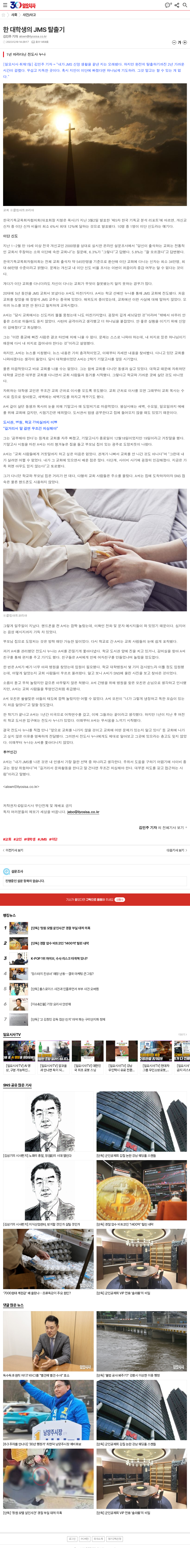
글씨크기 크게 (185, 42)
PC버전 (85, 1538)
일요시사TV (12, 1034)
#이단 (53, 839)
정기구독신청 (114, 1538)
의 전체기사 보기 (161, 827)
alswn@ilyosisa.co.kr (33, 36)
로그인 (72, 1538)
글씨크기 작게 (174, 42)
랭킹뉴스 (9, 915)
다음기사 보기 (175, 850)
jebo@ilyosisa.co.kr (83, 811)
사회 (14, 15)
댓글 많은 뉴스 (13, 1305)
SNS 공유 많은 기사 (17, 1085)
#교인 (18, 839)
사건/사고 (29, 15)
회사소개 (98, 1538)
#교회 (7, 839)
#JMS (42, 839)
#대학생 (29, 839)
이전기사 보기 (14, 850)
